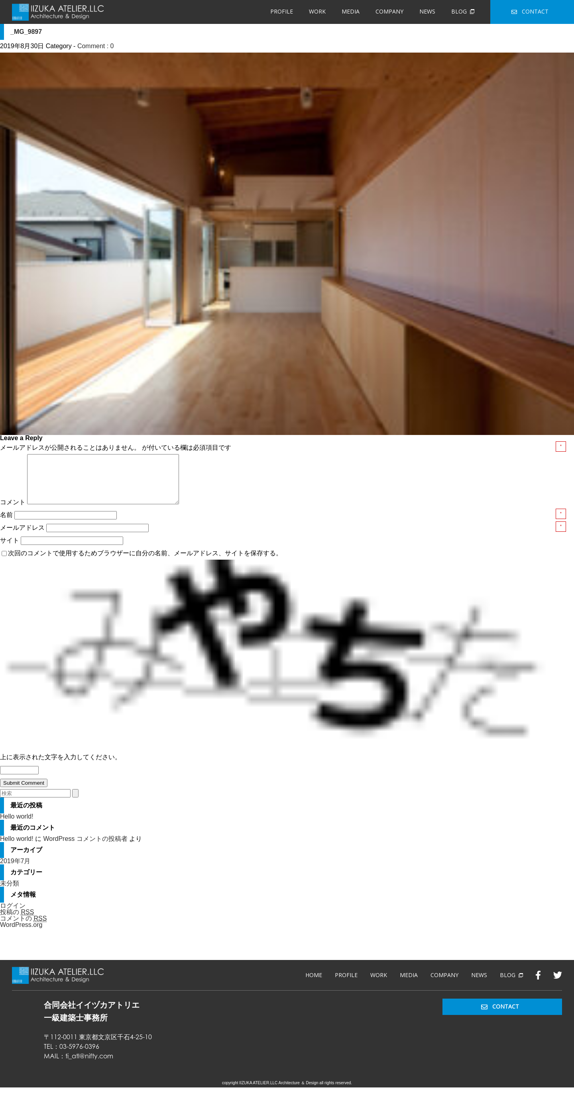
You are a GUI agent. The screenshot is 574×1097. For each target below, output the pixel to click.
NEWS (427, 11)
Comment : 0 (95, 46)
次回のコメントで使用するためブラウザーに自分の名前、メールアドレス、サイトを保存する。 (145, 562)
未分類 (9, 892)
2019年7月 (15, 870)
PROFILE (281, 11)
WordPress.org (21, 934)
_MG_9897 (26, 31)
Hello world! (16, 826)
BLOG (462, 11)
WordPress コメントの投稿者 (85, 848)
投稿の (17, 921)
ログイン (13, 915)
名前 (7, 524)
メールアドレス (23, 537)
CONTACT (529, 11)
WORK (317, 11)
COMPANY (389, 11)
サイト (9, 550)
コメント (13, 511)
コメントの (23, 928)
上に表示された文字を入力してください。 (60, 766)
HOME (313, 984)
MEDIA (351, 11)
